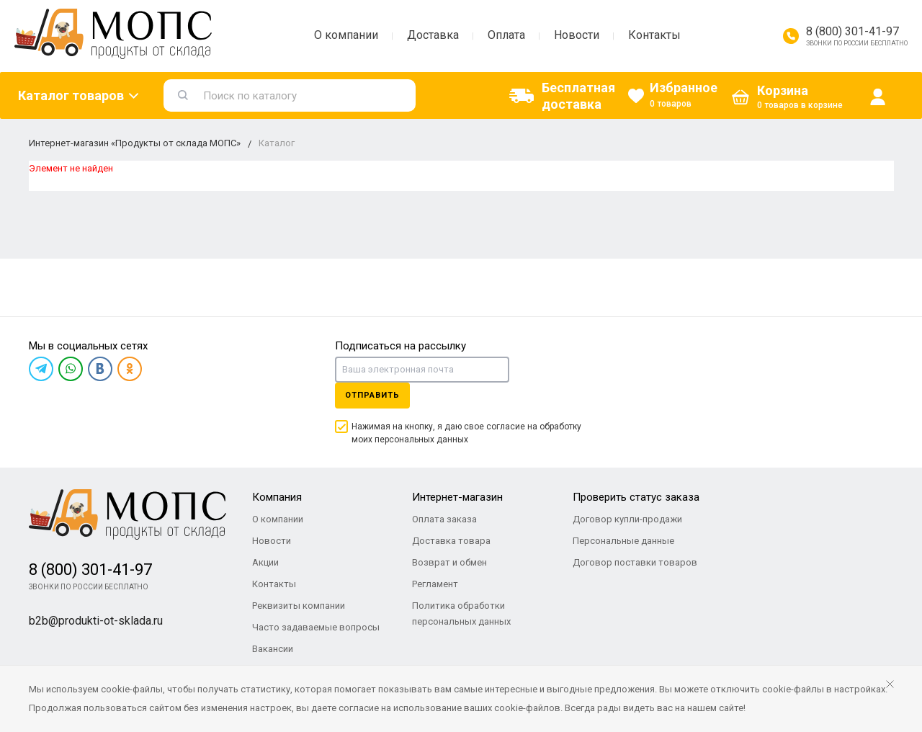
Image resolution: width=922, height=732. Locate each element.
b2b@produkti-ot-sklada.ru (96, 621)
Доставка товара (451, 540)
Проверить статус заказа (636, 497)
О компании (346, 35)
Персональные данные (623, 540)
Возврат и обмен (449, 562)
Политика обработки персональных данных (461, 613)
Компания (277, 497)
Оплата (506, 35)
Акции (265, 562)
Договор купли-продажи (627, 519)
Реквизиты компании (298, 605)
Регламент (435, 584)
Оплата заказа (444, 519)
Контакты (654, 35)
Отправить (372, 395)
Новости (576, 35)
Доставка (433, 35)
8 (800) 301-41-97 (852, 31)
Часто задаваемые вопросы (316, 627)
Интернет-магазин (457, 497)
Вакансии (272, 648)
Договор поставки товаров (635, 562)
